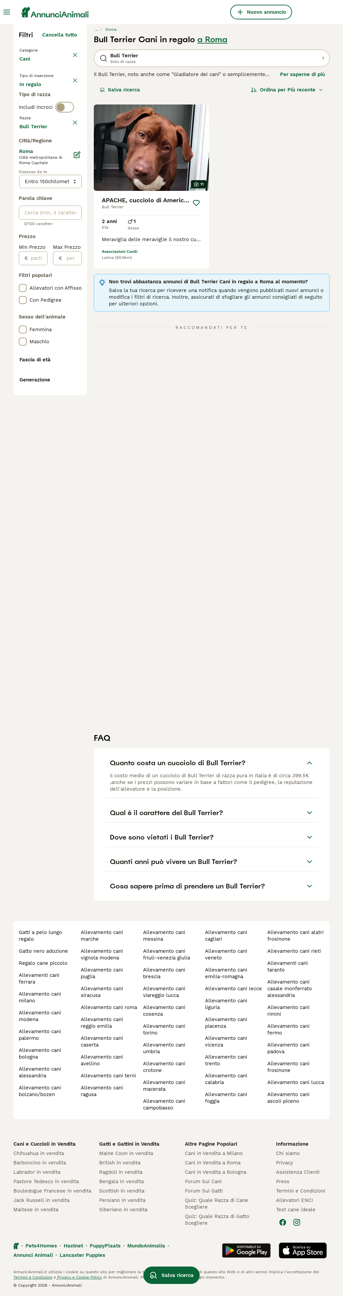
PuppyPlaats (105, 1246)
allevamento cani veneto (226, 954)
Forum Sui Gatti (204, 1191)
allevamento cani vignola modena (102, 954)
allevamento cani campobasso (164, 1104)
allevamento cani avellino (102, 1060)
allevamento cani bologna (40, 1053)
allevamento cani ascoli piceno (288, 1097)
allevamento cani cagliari (226, 935)
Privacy (284, 1163)
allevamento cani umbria (164, 1048)
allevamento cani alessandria (40, 1072)
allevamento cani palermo (40, 1034)
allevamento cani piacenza (226, 1022)
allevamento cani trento (226, 1060)
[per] (71, 454)
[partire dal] (37, 454)
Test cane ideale (296, 1210)
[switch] (64, 154)
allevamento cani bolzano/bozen (40, 1091)
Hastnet (73, 1246)
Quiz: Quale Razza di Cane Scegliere (216, 1203)
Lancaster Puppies (82, 1255)
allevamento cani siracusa (102, 992)
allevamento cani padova (288, 1048)
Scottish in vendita (121, 1191)
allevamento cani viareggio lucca (164, 992)
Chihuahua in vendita (38, 1153)
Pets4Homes (41, 1246)
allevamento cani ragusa (102, 1091)
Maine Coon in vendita (126, 1153)
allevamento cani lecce (233, 989)
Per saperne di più (302, 74)
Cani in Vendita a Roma (213, 1163)
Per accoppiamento (48, 129)
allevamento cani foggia (226, 1097)
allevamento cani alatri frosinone (295, 935)
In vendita (37, 96)
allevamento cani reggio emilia (102, 1022)
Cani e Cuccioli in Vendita (44, 1144)
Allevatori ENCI (294, 1200)
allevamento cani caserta (102, 1041)
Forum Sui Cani (203, 1181)
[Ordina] (287, 89)
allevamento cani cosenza (164, 1010)
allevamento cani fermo (288, 1029)
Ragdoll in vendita (120, 1172)
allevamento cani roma (109, 1007)
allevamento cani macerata (164, 1085)
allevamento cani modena (40, 1016)
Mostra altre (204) (54, 321)
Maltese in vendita (35, 1210)
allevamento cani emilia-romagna (226, 973)
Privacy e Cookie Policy (79, 1277)
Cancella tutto (59, 35)
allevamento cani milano (40, 997)
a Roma (212, 39)
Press (282, 1181)
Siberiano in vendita (123, 1210)
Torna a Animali (40, 50)
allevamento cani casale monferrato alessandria (289, 988)
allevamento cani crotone (164, 1067)
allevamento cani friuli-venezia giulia (166, 954)
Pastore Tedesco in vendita (46, 1181)
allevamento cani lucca (295, 1082)
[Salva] (196, 203)
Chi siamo (288, 1153)
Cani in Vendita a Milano (214, 1153)
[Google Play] (246, 1250)
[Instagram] (296, 1222)
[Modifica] (77, 351)
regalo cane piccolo (43, 963)
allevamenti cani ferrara (39, 978)
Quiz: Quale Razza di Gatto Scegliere (217, 1219)
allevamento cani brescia (164, 973)
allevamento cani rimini (288, 1010)
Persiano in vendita (122, 1200)
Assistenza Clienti (298, 1172)
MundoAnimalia (146, 1246)
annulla (68, 168)
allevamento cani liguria (226, 1004)
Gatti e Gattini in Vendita (129, 1144)
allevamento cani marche (102, 935)
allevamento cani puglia (102, 973)
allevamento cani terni (108, 1076)
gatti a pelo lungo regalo (40, 935)
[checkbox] (22, 199)
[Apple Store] (303, 1250)
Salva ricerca (120, 90)
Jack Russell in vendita (41, 1200)
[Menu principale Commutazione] (6, 12)
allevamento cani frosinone (288, 1067)
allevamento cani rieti (294, 951)
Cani (26, 66)
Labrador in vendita (36, 1172)
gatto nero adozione (43, 951)
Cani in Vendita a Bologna (215, 1172)
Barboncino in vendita (39, 1163)
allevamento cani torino (164, 1029)
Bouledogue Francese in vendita (52, 1191)
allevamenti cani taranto (287, 966)
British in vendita (119, 1163)
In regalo (36, 113)
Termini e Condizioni (300, 1191)
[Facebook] (282, 1222)
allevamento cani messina (164, 935)
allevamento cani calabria (226, 1079)
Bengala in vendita (121, 1181)
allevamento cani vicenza (226, 1041)
